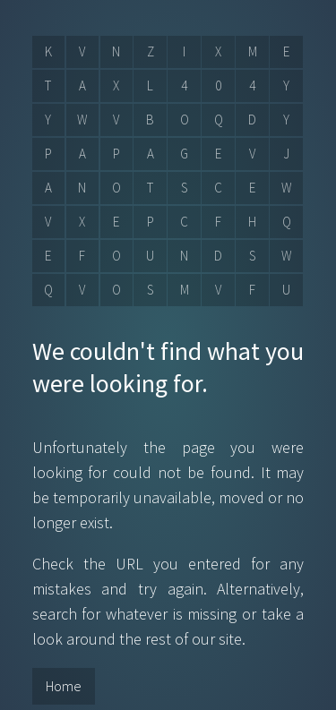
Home (64, 686)
